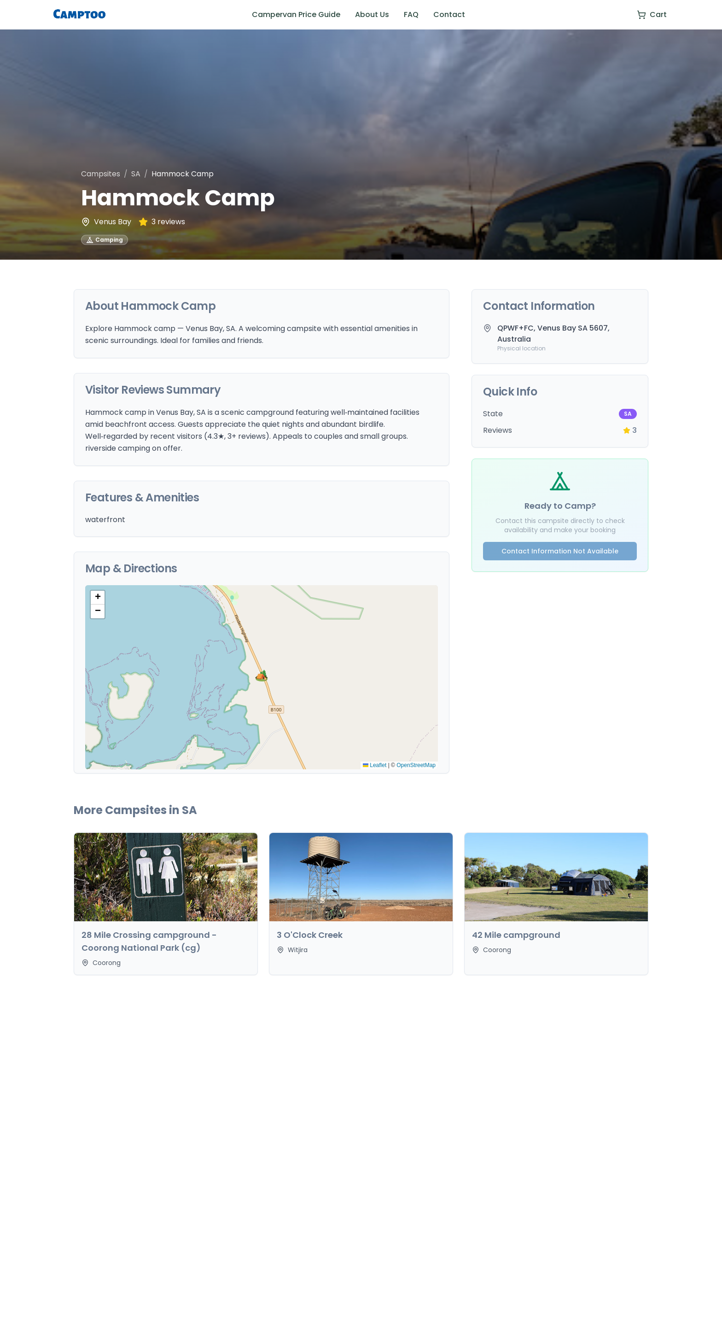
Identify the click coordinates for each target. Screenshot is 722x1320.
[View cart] (651, 15)
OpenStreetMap (416, 765)
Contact (449, 14)
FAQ (411, 14)
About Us (372, 14)
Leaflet (374, 765)
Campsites (100, 174)
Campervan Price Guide (296, 14)
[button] (261, 677)
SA (135, 174)
